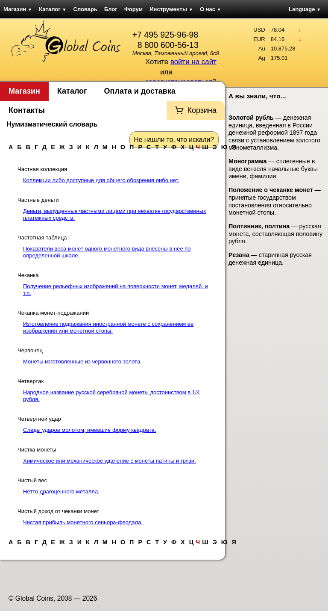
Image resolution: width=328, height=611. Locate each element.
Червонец (30, 350)
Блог (110, 9)
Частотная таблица (42, 237)
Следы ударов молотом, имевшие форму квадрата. (89, 430)
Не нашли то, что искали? (174, 139)
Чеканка (28, 275)
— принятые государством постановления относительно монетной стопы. (274, 201)
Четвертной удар (39, 419)
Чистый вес (32, 480)
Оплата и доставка (140, 91)
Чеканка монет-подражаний (53, 313)
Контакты (27, 110)
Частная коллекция (42, 169)
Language (305, 9)
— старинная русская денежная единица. (270, 258)
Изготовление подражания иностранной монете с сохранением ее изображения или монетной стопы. (108, 327)
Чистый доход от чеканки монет (58, 511)
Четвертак (31, 381)
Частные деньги (38, 200)
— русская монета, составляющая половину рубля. (275, 234)
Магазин (17, 9)
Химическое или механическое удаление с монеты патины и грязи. (109, 461)
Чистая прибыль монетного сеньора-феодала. (83, 522)
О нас (210, 9)
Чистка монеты (37, 449)
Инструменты (171, 9)
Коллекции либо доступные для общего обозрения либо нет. (101, 180)
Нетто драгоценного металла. (61, 491)
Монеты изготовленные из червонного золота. (82, 361)
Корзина (202, 110)
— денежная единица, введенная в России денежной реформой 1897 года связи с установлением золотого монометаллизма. (274, 132)
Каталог (52, 9)
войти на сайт (193, 62)
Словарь (85, 9)
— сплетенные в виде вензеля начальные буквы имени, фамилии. (273, 169)
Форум (133, 9)
